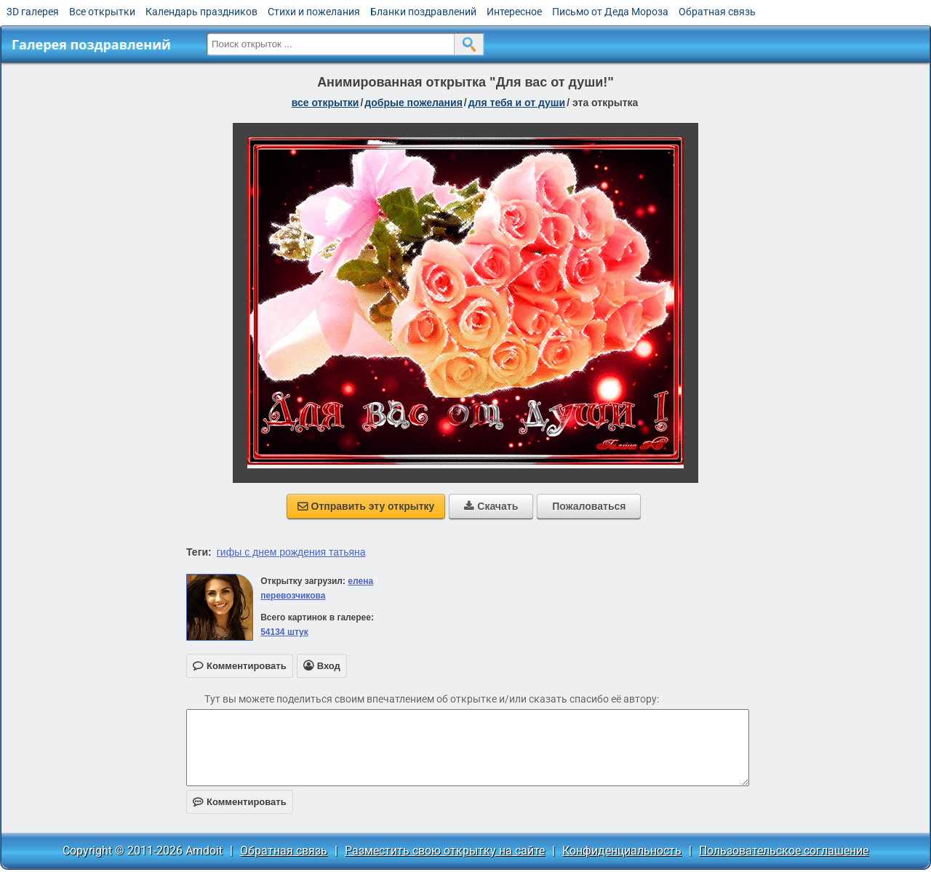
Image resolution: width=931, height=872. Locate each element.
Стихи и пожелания (314, 11)
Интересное (514, 11)
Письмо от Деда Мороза (610, 11)
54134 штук (284, 632)
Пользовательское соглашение (783, 850)
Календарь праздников (201, 11)
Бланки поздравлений (423, 11)
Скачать (491, 506)
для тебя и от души (516, 102)
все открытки (325, 102)
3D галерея (33, 11)
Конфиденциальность (622, 850)
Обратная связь (717, 11)
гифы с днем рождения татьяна (291, 552)
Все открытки (102, 11)
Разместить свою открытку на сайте (445, 850)
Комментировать (240, 801)
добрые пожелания (413, 102)
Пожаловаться (589, 506)
